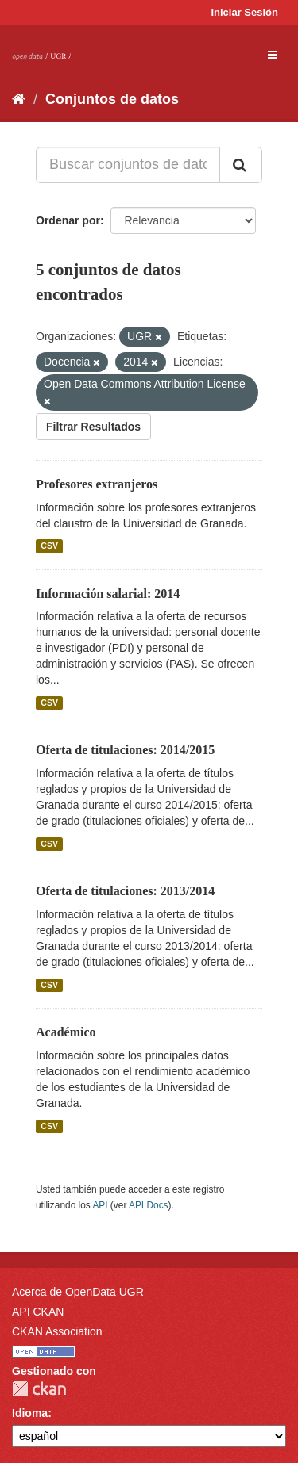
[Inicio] (18, 99)
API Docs (148, 1205)
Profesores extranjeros (96, 484)
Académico (66, 1032)
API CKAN (38, 1311)
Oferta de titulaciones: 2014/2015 (125, 749)
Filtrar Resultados (93, 426)
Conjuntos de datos (112, 99)
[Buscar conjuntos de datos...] (128, 165)
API (99, 1205)
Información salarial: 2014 (108, 593)
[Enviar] (240, 165)
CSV (49, 546)
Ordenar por (68, 220)
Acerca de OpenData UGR (78, 1291)
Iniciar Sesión (244, 12)
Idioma (30, 1413)
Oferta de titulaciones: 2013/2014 (125, 891)
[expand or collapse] (272, 55)
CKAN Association (57, 1331)
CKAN (39, 1389)
